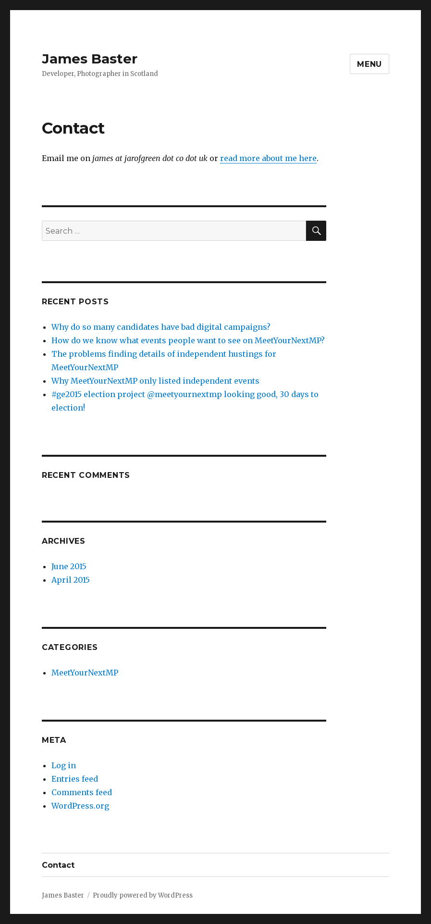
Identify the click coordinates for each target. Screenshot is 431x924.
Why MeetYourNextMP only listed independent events (155, 381)
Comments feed (81, 792)
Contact (58, 865)
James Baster (89, 58)
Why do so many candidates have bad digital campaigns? (161, 327)
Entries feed (74, 779)
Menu (369, 64)
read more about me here (268, 158)
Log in (63, 765)
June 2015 (68, 566)
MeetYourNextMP (84, 672)
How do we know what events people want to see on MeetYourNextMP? (188, 340)
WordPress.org (80, 806)
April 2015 (70, 580)
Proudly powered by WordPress (143, 895)
